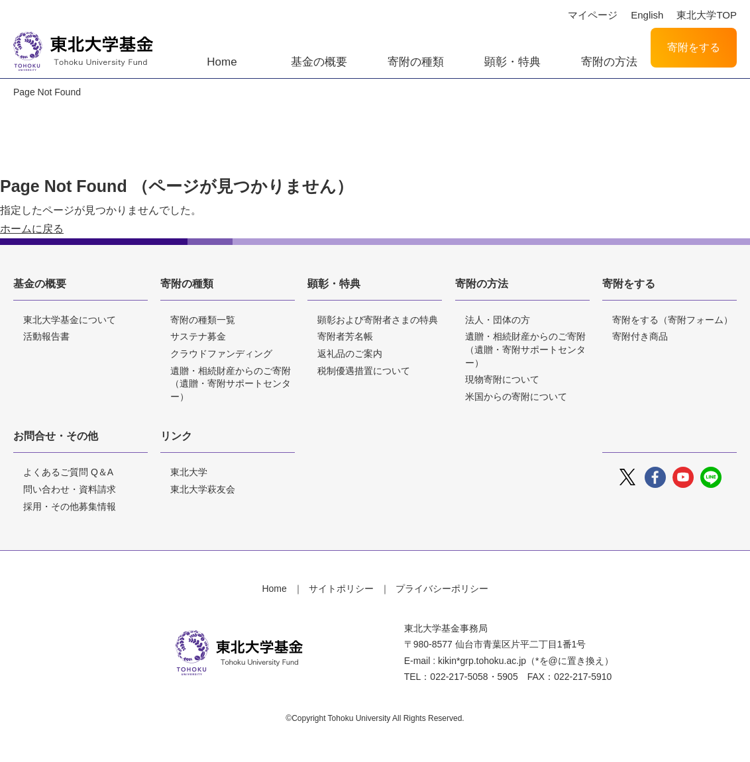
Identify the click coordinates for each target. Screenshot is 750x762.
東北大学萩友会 (202, 489)
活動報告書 (46, 336)
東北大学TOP (706, 15)
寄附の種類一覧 (202, 319)
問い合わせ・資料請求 (69, 489)
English (647, 15)
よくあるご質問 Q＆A (68, 472)
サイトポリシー (341, 588)
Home (222, 62)
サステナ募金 (198, 336)
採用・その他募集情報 (69, 506)
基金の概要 (319, 62)
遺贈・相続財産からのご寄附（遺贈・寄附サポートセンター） (230, 383)
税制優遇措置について (363, 370)
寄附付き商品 (640, 336)
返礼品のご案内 (349, 353)
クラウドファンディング (221, 353)
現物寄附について (502, 379)
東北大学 (188, 472)
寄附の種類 (416, 62)
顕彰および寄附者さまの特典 (377, 319)
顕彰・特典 (512, 62)
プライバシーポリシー (442, 588)
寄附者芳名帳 (345, 336)
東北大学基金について (69, 319)
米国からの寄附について (516, 396)
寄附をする (693, 47)
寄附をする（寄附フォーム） (672, 319)
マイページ (592, 15)
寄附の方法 (609, 62)
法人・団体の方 (497, 319)
